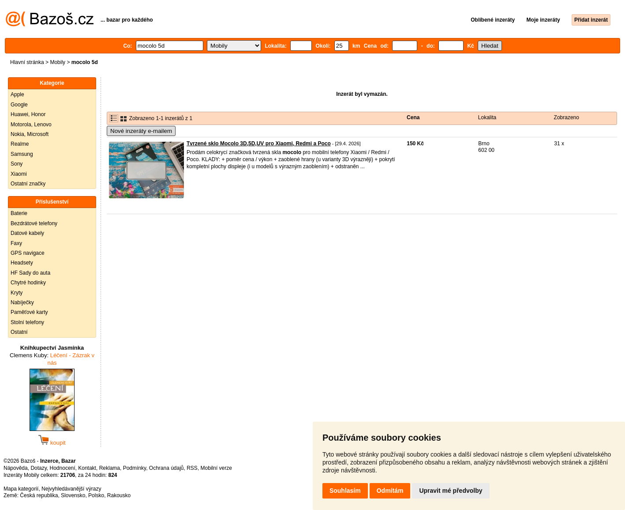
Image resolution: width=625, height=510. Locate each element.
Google (19, 105)
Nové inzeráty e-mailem (141, 131)
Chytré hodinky (28, 283)
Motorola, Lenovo (31, 124)
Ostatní (19, 332)
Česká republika (39, 495)
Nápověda (16, 468)
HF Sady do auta (30, 273)
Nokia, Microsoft (30, 134)
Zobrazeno (566, 117)
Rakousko (119, 495)
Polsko (96, 495)
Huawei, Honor (28, 114)
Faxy (16, 243)
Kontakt (87, 468)
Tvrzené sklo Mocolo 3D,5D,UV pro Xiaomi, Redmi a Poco (259, 143)
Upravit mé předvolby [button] (450, 490)
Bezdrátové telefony (34, 223)
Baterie (19, 213)
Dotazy (38, 468)
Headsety (22, 263)
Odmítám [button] (390, 490)
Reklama (109, 468)
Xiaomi (19, 174)
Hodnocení (62, 468)
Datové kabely (27, 233)
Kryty (16, 293)
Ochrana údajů (166, 468)
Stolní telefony (27, 322)
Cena (413, 117)
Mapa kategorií (21, 489)
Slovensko (73, 495)
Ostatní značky (28, 184)
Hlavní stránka (27, 62)
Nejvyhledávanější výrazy (71, 489)
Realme (20, 144)
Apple (17, 94)
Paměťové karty (29, 312)
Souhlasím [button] (345, 490)
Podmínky (134, 468)
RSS (192, 468)
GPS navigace (28, 253)
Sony (16, 164)
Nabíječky (22, 302)
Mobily (57, 62)
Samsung (22, 154)
